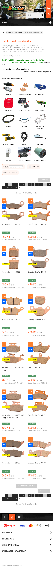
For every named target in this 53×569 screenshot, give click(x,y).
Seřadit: (6, 167)
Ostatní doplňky (24, 110)
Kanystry (8, 110)
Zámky (24, 144)
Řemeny (8, 126)
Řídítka (24, 126)
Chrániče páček (40, 95)
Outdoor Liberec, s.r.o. (16, 565)
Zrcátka (40, 144)
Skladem (34, 167)
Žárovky (8, 160)
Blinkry (8, 95)
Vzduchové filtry (40, 160)
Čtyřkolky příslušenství (15, 32)
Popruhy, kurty (40, 110)
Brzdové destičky (24, 95)
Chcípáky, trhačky (24, 160)
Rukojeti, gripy (8, 144)
